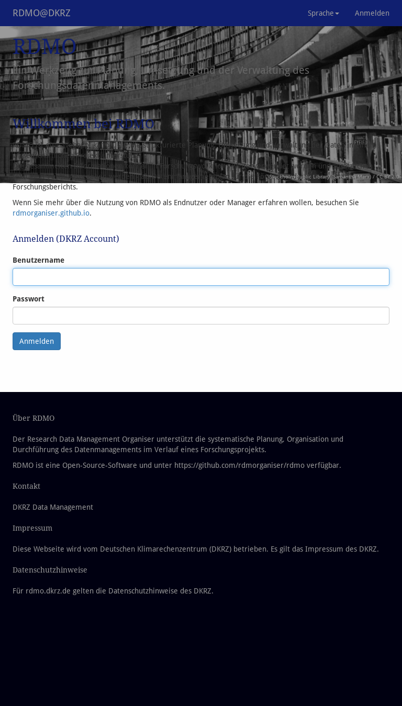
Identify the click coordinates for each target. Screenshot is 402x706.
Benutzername (38, 260)
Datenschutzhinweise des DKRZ (159, 591)
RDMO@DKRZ (42, 12)
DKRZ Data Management (53, 507)
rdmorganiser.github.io (51, 213)
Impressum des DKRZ (341, 549)
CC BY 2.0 (387, 177)
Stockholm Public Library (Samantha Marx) (320, 177)
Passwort (28, 299)
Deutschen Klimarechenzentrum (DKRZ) (165, 549)
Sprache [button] (323, 13)
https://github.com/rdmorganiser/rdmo (239, 465)
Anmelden (372, 13)
